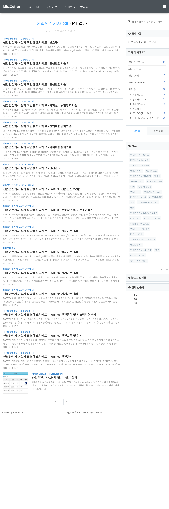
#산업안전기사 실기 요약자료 (142, 368)
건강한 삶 (147, 163)
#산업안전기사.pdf (138, 326)
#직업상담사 (135, 321)
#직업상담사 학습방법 (139, 352)
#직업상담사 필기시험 (139, 289)
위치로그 (70, 6)
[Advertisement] (84, 41)
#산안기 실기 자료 (155, 310)
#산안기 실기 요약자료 (140, 294)
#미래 (132, 315)
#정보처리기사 (136, 299)
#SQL (132, 331)
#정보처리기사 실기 (152, 321)
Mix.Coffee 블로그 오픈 (143, 129)
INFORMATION (147, 169)
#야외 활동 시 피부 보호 (148, 331)
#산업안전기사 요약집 (139, 284)
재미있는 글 (147, 156)
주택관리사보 (149, 191)
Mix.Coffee (11, 6)
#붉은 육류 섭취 (137, 310)
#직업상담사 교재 (137, 384)
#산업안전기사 (136, 373)
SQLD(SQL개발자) (149, 200)
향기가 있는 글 (147, 149)
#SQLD (157, 305)
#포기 (157, 379)
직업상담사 (149, 182)
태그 (39, 6)
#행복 (132, 336)
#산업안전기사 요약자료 (140, 305)
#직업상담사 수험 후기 (140, 358)
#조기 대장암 (151, 299)
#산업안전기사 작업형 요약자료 (143, 342)
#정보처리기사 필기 (138, 389)
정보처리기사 (149, 186)
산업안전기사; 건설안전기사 (149, 205)
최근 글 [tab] (136, 260)
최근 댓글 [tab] (158, 260)
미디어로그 (53, 6)
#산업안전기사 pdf (152, 347)
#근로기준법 (135, 347)
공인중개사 (149, 196)
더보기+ (164, 398)
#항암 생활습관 (144, 315)
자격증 (147, 176)
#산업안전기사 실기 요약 (141, 379)
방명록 (84, 6)
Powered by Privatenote (12, 505)
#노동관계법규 (155, 326)
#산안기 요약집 (136, 363)
